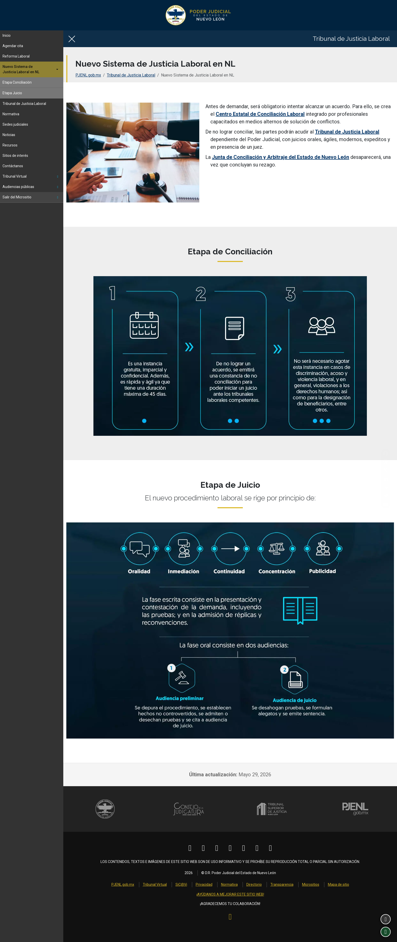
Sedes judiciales (15, 124)
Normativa (11, 114)
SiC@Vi (181, 884)
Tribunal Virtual (30, 176)
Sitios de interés (15, 156)
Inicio (7, 35)
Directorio (254, 884)
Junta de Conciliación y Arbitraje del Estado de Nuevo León (280, 157)
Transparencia (281, 884)
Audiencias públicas (30, 187)
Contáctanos (13, 166)
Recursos (10, 145)
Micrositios (310, 884)
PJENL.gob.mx (88, 75)
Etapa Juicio (12, 93)
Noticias (9, 135)
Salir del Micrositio (30, 197)
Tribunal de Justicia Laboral (24, 104)
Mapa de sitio (338, 884)
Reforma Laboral (16, 56)
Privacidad (204, 884)
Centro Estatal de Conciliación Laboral (260, 114)
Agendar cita (13, 46)
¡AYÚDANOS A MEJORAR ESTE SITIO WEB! (230, 894)
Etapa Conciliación (17, 82)
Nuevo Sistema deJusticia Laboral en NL (21, 69)
